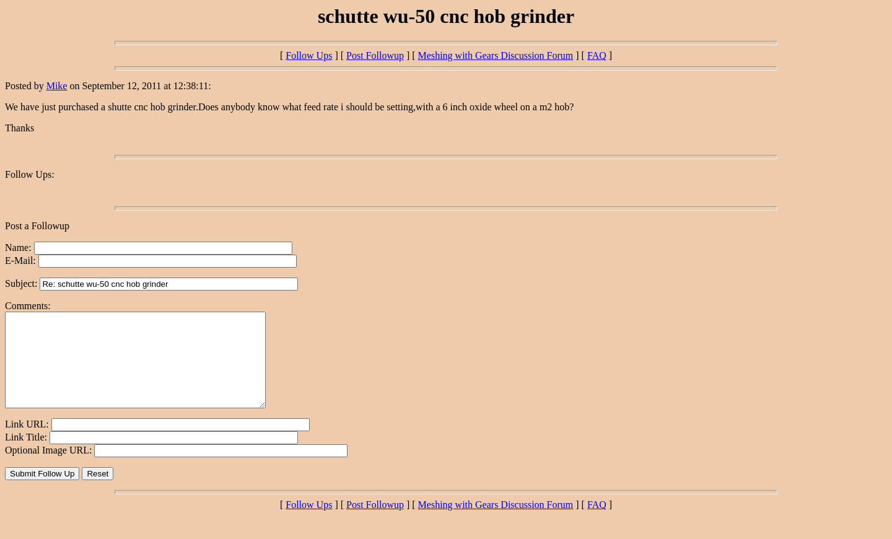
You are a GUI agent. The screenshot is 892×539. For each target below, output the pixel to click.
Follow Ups (309, 55)
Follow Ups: (30, 174)
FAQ (596, 55)
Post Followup (375, 55)
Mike (57, 86)
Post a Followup (37, 226)
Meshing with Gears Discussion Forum (496, 55)
